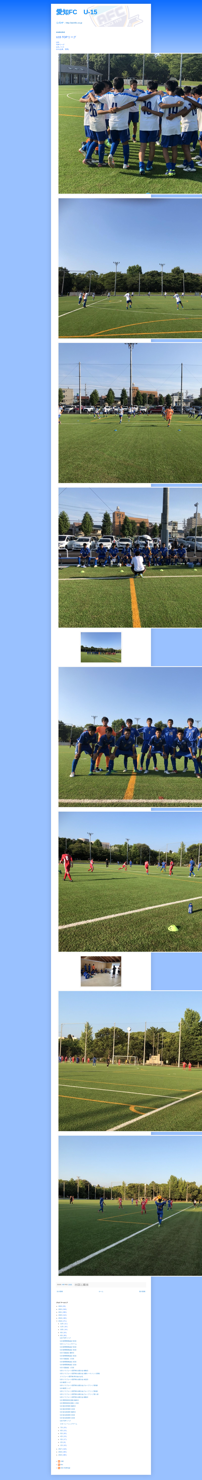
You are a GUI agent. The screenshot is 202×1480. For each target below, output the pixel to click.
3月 (61, 1439)
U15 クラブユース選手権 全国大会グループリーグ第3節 (79, 1385)
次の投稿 (60, 1291)
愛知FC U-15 (76, 12)
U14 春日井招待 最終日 (68, 1406)
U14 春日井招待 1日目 (67, 1409)
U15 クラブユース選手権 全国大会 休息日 (74, 1379)
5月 (61, 1433)
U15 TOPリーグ (65, 1338)
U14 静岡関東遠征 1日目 (68, 1365)
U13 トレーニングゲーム (68, 1344)
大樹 (62, 1461)
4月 (61, 1436)
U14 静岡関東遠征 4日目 (68, 1350)
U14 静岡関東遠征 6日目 (68, 1341)
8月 (61, 1335)
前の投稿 (142, 1291)
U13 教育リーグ (65, 1382)
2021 (60, 1312)
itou (61, 1464)
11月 (62, 1327)
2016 (60, 1452)
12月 (62, 1324)
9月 (61, 1332)
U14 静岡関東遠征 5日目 (68, 1347)
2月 (61, 1442)
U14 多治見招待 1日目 (67, 1418)
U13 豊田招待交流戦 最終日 (69, 1400)
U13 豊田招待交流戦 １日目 (69, 1403)
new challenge (65, 1468)
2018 (60, 1321)
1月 (61, 1445)
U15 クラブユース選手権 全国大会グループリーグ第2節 (79, 1391)
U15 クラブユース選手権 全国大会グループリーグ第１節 (79, 1394)
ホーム (101, 1291)
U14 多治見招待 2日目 (67, 1415)
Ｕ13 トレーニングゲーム (68, 1424)
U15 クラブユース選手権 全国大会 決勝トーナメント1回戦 (80, 1373)
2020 (60, 1315)
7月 (61, 1427)
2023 (60, 1306)
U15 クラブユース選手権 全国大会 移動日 (74, 1371)
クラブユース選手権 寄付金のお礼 (71, 1376)
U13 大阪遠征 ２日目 (67, 1359)
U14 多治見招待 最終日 (68, 1412)
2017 (60, 1449)
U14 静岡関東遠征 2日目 (68, 1362)
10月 (62, 1329)
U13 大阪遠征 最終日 (67, 1353)
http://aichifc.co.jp (74, 23)
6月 (61, 1430)
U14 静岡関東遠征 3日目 (68, 1356)
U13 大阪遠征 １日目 (67, 1367)
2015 (60, 1455)
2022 (60, 1309)
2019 (60, 1318)
